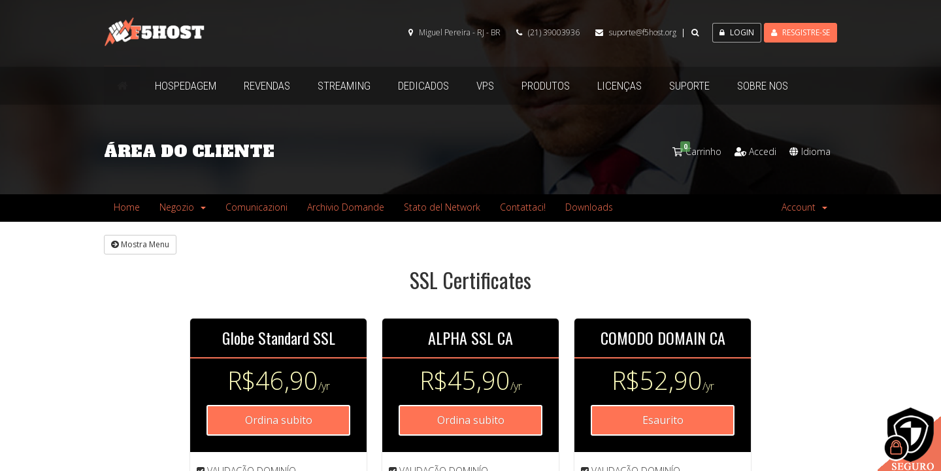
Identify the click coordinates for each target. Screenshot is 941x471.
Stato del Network (442, 207)
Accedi (755, 151)
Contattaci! (523, 207)
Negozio (182, 207)
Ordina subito (278, 420)
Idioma (810, 151)
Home (127, 207)
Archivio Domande (345, 207)
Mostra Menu (140, 244)
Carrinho (696, 151)
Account (804, 207)
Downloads (589, 207)
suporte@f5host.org (642, 32)
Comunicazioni (256, 207)
